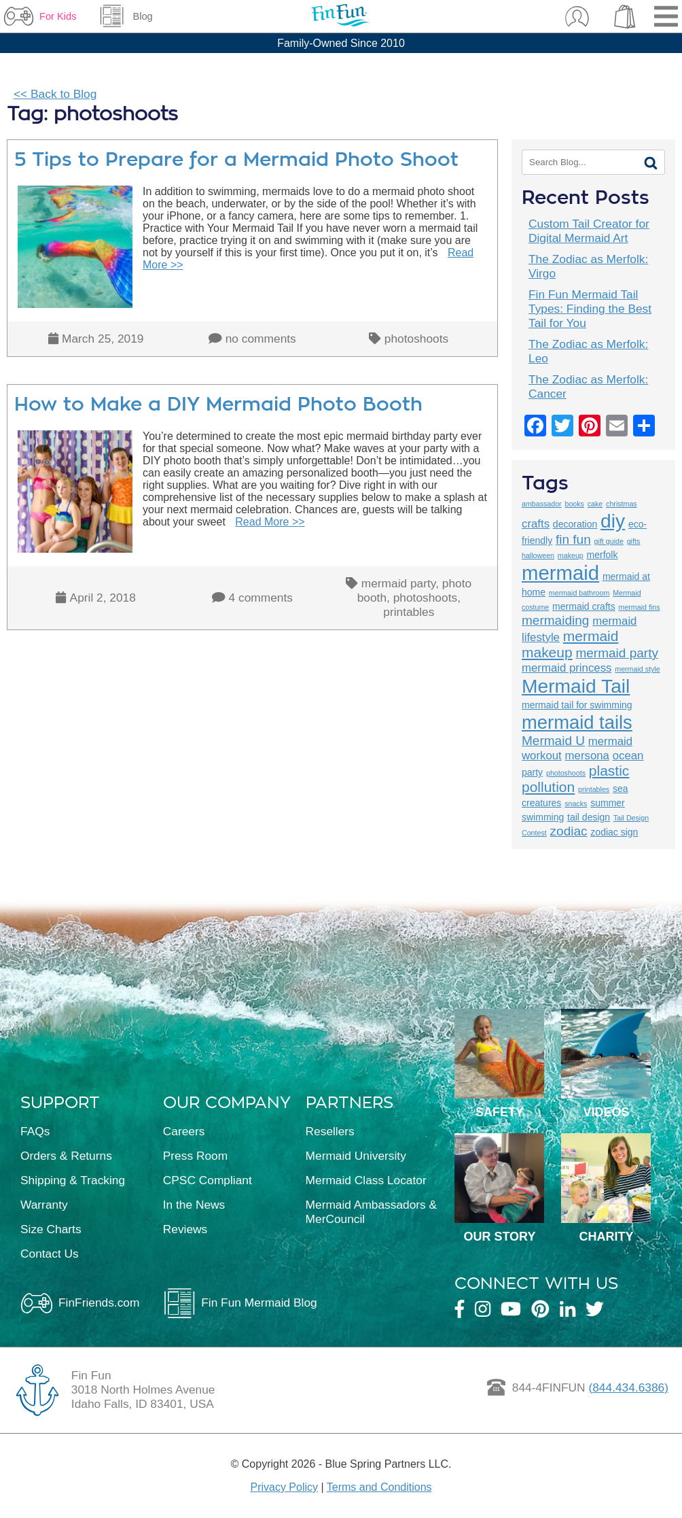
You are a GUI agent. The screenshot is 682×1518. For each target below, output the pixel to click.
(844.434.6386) (628, 1387)
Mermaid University (356, 1155)
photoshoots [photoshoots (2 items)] (566, 773)
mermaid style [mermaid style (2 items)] (637, 669)
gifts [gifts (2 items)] (634, 541)
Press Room (195, 1155)
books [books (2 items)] (574, 504)
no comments (261, 338)
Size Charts (51, 1229)
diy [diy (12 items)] (612, 521)
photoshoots (416, 338)
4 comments (261, 597)
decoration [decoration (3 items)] (575, 524)
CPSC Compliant (207, 1180)
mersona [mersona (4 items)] (587, 755)
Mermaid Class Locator (366, 1180)
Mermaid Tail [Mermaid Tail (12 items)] (576, 686)
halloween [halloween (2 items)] (538, 555)
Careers (184, 1131)
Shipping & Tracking (72, 1180)
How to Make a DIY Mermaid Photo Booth (218, 404)
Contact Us (49, 1253)
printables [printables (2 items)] (593, 789)
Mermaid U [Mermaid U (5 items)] (553, 741)
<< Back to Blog (55, 94)
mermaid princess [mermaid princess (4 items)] (566, 667)
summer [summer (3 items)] (607, 802)
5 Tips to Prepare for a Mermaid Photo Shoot (236, 159)
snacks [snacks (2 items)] (575, 803)
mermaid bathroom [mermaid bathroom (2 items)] (579, 593)
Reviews (185, 1229)
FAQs (35, 1131)
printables (408, 612)
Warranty (44, 1204)
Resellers (330, 1131)
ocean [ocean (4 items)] (628, 755)
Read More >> (269, 522)
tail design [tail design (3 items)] (588, 817)
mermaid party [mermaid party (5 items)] (616, 653)
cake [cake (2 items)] (595, 504)
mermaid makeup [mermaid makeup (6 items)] (570, 644)
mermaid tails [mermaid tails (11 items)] (577, 722)
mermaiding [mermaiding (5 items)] (555, 620)
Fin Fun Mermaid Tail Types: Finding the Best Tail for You (589, 309)
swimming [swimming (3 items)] (543, 817)
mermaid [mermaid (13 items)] (560, 573)
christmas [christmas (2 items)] (621, 504)
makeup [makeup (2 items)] (571, 555)
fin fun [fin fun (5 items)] (573, 539)
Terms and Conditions (379, 1487)
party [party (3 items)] (532, 772)
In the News (194, 1204)
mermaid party (398, 583)
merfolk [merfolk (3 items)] (602, 554)
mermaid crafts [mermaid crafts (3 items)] (583, 606)
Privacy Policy (284, 1487)
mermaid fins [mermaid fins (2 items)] (639, 607)
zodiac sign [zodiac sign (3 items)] (614, 832)
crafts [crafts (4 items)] (536, 523)
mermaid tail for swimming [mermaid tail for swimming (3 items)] (577, 705)
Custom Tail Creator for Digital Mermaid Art (588, 231)
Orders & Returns (66, 1155)
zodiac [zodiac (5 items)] (569, 831)
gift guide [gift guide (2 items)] (609, 541)
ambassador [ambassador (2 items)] (542, 504)
